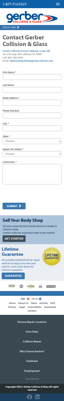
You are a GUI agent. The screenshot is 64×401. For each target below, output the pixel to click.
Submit (14, 206)
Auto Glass (32, 331)
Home (12, 303)
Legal (22, 307)
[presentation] (28, 193)
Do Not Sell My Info (32, 379)
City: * (6, 124)
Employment (32, 370)
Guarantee (50, 307)
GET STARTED (14, 238)
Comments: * (10, 162)
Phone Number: (11, 111)
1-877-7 (15, 4)
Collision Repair (32, 341)
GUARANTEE (13, 276)
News (34, 303)
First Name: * (9, 72)
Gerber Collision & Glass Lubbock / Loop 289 (26, 51)
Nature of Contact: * (13, 149)
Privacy (12, 307)
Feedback (32, 361)
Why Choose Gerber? (32, 351)
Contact (32, 310)
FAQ (52, 303)
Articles (43, 303)
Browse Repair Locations (32, 322)
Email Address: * (11, 98)
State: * (6, 136)
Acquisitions (34, 307)
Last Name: (8, 85)
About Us (23, 303)
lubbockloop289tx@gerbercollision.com (31, 61)
